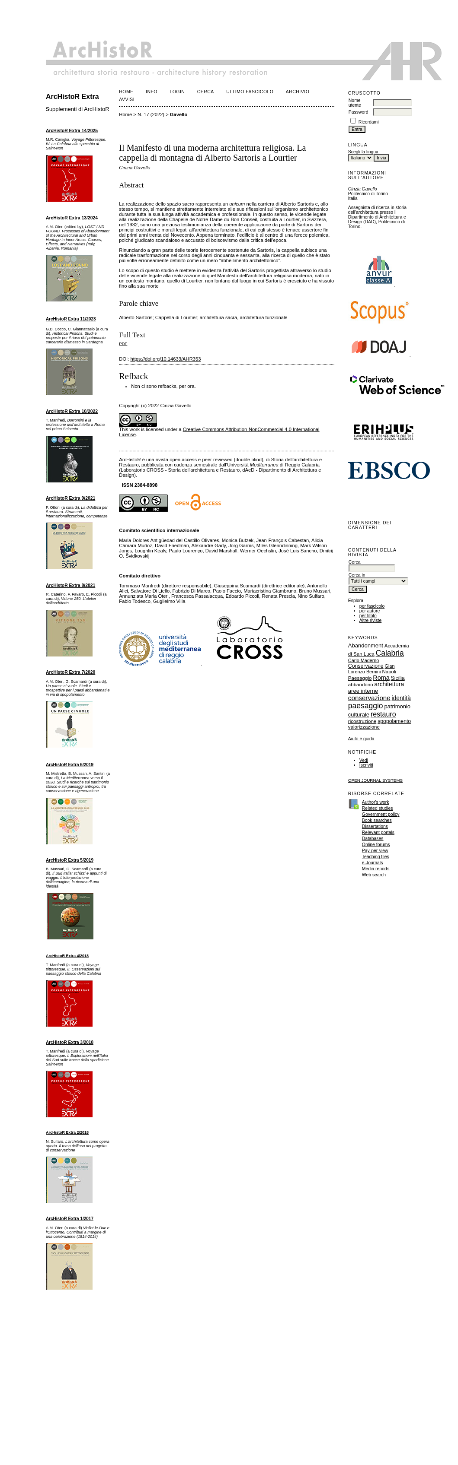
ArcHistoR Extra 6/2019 (69, 764)
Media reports (376, 868)
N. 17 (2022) (151, 114)
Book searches (377, 820)
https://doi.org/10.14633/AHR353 (165, 358)
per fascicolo (371, 606)
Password (358, 112)
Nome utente (355, 103)
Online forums (376, 844)
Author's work (375, 802)
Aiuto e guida (361, 738)
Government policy (381, 814)
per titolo (368, 615)
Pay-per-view (375, 850)
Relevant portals (378, 832)
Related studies (377, 808)
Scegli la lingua (363, 151)
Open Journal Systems (375, 780)
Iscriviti (366, 765)
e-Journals (372, 862)
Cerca (205, 91)
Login (177, 91)
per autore (369, 611)
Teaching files (375, 856)
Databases (373, 838)
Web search (374, 874)
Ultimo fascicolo (249, 91)
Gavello (178, 114)
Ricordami (369, 122)
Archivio (297, 91)
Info (151, 91)
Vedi (363, 760)
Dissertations (375, 826)
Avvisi (127, 99)
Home (126, 91)
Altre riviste (370, 620)
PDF (123, 343)
